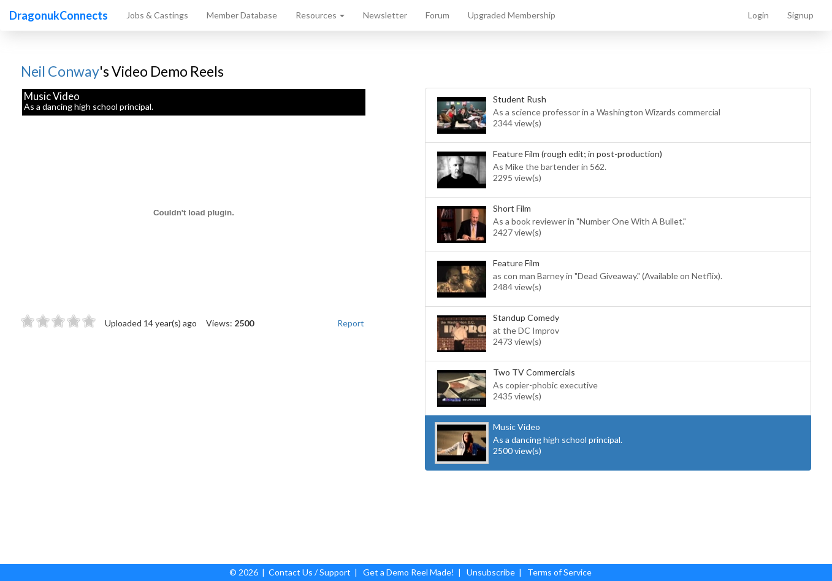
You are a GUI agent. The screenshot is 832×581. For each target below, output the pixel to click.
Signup (800, 15)
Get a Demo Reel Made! (408, 572)
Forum (437, 15)
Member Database (242, 15)
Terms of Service (559, 572)
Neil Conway (60, 71)
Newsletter (385, 15)
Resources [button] (320, 15)
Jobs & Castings (157, 15)
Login (758, 15)
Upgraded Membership (511, 15)
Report (350, 323)
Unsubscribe (491, 572)
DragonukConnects (58, 15)
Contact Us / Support (310, 572)
